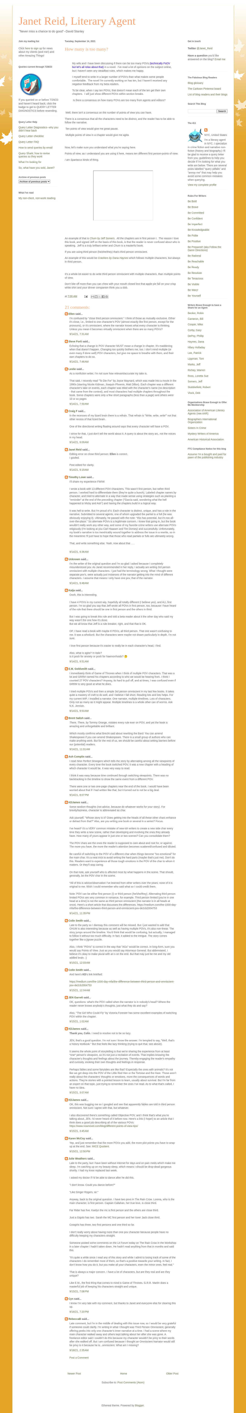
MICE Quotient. (101, 1146)
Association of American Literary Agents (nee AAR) (206, 412)
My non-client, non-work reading (37, 198)
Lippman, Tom (196, 358)
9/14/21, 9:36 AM (79, 551)
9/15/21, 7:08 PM (79, 1291)
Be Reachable (196, 261)
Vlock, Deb (194, 392)
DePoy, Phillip (196, 335)
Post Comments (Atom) (131, 1382)
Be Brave (193, 207)
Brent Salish (76, 718)
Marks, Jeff (194, 364)
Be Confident (195, 218)
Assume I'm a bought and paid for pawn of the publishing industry (207, 456)
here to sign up (34, 48)
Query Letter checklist (31, 136)
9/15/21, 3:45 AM (79, 1131)
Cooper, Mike (195, 324)
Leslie (72, 369)
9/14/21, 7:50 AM (79, 403)
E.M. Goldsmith (78, 668)
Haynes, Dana (196, 341)
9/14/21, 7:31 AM (79, 334)
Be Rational (194, 255)
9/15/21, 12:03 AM (79, 962)
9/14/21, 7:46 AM (79, 361)
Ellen (72, 313)
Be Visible (193, 284)
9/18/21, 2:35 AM (79, 1350)
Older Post (172, 1373)
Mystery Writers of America (203, 433)
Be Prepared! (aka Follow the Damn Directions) (204, 249)
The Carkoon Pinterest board (204, 88)
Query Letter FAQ (29, 141)
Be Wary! (193, 289)
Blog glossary (195, 82)
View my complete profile (202, 184)
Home (123, 1373)
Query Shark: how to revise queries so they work (34, 155)
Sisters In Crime (197, 427)
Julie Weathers (78, 1158)
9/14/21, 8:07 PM (79, 794)
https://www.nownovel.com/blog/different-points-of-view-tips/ (103, 1126)
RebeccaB (75, 1318)
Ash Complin (76, 756)
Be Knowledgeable (198, 229)
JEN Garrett (76, 997)
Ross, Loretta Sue (198, 375)
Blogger (139, 1405)
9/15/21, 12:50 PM (79, 1151)
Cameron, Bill (195, 318)
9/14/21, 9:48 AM (79, 583)
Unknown (74, 559)
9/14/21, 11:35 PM (79, 913)
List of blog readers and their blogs (208, 94)
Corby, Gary (194, 330)
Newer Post (74, 1373)
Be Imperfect (195, 224)
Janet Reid (75, 449)
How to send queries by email (36, 147)
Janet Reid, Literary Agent (77, 21)
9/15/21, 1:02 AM (79, 1021)
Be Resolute (195, 272)
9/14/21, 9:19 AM (79, 469)
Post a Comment (79, 1357)
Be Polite (193, 235)
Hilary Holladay (196, 347)
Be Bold (192, 201)
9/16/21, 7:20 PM (79, 1311)
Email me (220, 59)
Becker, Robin (196, 313)
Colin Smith (76, 920)
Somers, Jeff (195, 381)
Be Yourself (194, 295)
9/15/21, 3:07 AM (79, 1092)
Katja (72, 590)
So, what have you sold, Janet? (37, 167)
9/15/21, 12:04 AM (79, 990)
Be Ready (193, 267)
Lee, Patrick (194, 352)
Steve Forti (75, 341)
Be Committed (196, 212)
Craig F (73, 411)
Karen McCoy (77, 1138)
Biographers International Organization (202, 421)
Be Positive (194, 241)
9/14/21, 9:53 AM (79, 710)
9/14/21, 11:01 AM (79, 749)
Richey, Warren (196, 370)
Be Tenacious (195, 278)
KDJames (74, 802)
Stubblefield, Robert (199, 387)
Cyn (71, 1298)
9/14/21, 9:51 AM (79, 661)
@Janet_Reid (204, 48)
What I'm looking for (30, 162)
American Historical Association (206, 439)
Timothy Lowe (77, 477)
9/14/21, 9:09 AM (79, 442)
